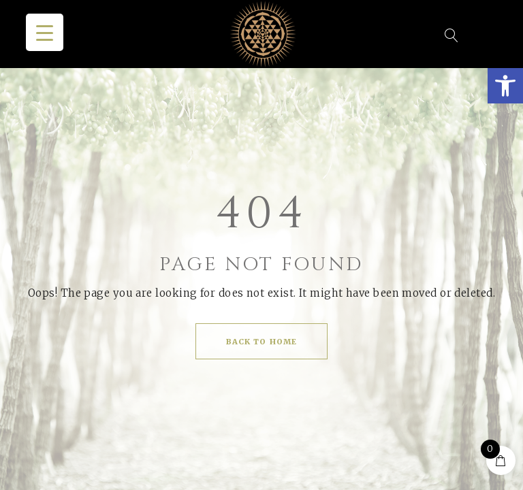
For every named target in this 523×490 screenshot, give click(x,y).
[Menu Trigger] (44, 32)
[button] (505, 85)
